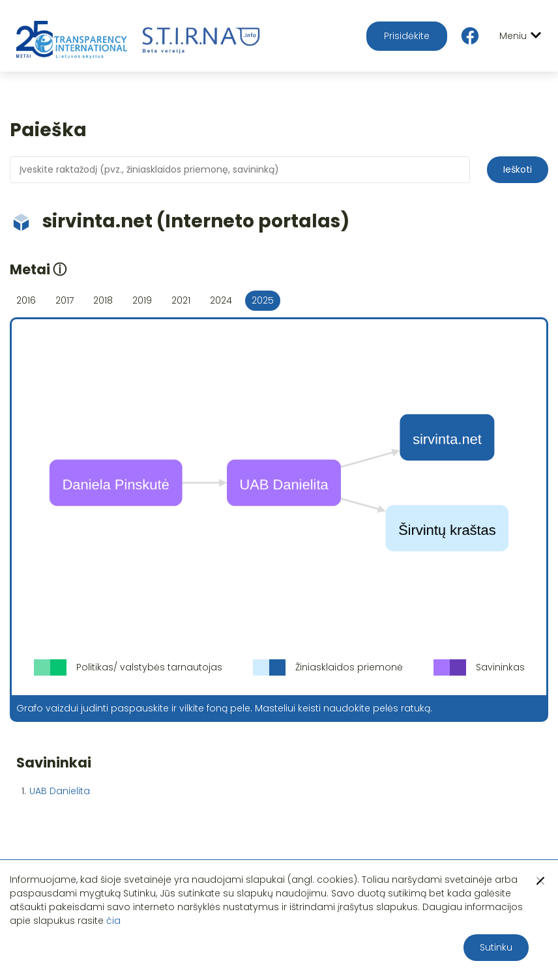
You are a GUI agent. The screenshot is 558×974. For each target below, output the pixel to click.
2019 (142, 300)
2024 (221, 300)
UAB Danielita (59, 790)
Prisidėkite (407, 35)
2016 (26, 300)
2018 (103, 300)
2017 (64, 300)
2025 (263, 300)
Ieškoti (517, 169)
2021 (180, 300)
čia (113, 920)
